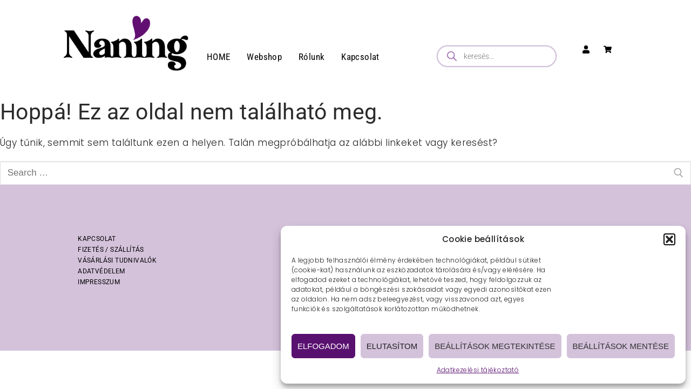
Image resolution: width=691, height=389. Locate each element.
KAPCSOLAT (97, 239)
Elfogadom (323, 346)
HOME (219, 56)
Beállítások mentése (621, 346)
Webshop (264, 56)
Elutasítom (392, 346)
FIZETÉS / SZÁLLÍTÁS (111, 249)
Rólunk (311, 56)
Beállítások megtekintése (495, 346)
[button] (669, 239)
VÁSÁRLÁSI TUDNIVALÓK (117, 260)
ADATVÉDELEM (101, 271)
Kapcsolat (360, 56)
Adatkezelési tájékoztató (478, 369)
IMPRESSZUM (99, 282)
